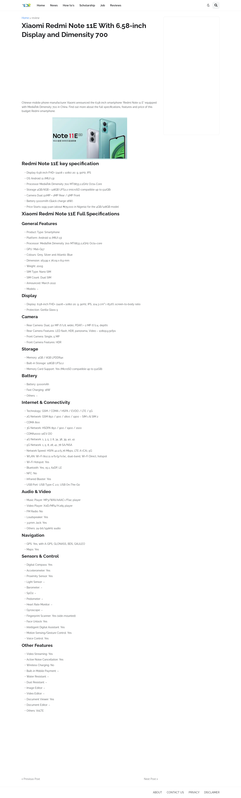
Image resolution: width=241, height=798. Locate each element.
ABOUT (157, 792)
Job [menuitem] (102, 5)
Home (25, 18)
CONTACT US (175, 792)
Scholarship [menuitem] (87, 5)
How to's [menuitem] (68, 5)
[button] (208, 5)
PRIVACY (194, 792)
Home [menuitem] (41, 5)
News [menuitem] (54, 5)
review (35, 18)
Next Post (150, 778)
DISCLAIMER (211, 792)
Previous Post (32, 778)
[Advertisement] (90, 70)
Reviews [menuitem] (115, 5)
